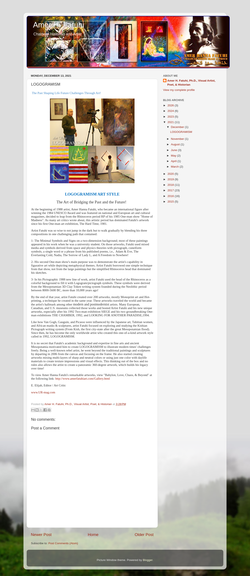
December (178, 127)
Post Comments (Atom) (63, 543)
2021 (171, 122)
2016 (171, 196)
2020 (171, 173)
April (174, 161)
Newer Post (41, 534)
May (174, 155)
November (178, 138)
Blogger (147, 560)
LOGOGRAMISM (181, 131)
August (176, 144)
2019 (171, 179)
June (174, 150)
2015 (171, 201)
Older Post (144, 534)
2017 (171, 190)
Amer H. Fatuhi (58, 25)
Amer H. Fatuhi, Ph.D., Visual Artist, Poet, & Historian (191, 82)
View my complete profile (179, 90)
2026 (171, 105)
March (175, 166)
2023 (171, 116)
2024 (171, 110)
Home (93, 534)
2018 (171, 184)
